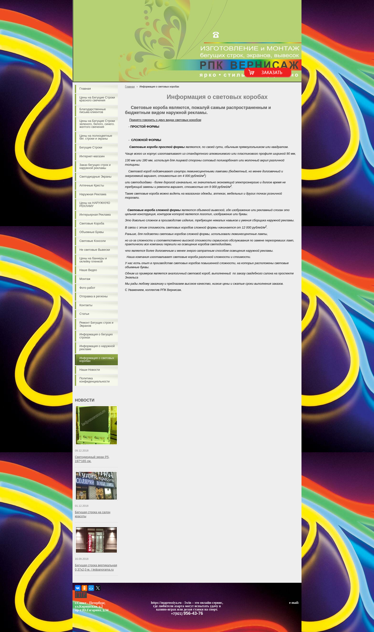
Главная (130, 86)
